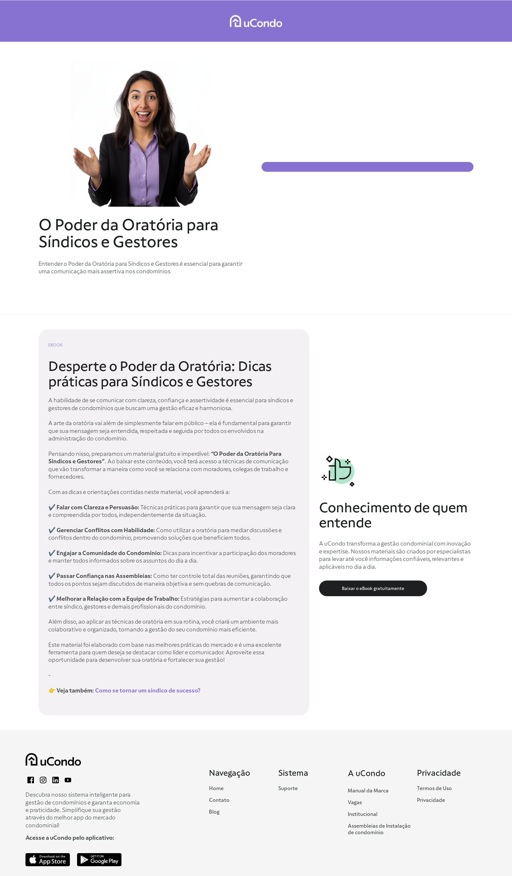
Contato (219, 800)
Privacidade (431, 800)
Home (216, 788)
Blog (214, 812)
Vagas (355, 802)
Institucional (362, 814)
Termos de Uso (434, 788)
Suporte (288, 788)
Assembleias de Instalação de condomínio (379, 829)
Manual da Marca (368, 791)
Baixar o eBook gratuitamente (373, 588)
